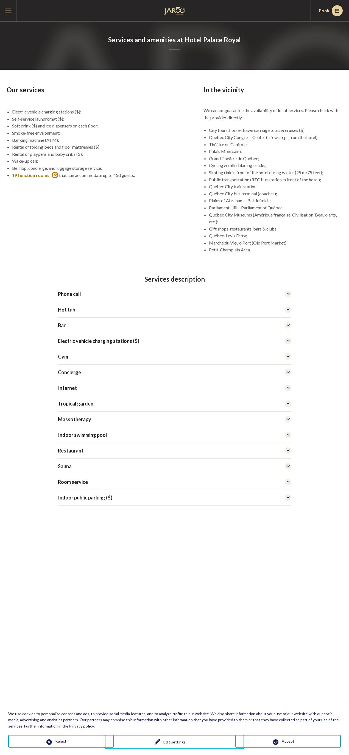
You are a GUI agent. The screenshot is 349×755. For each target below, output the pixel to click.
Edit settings (174, 742)
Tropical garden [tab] (174, 403)
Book (330, 10)
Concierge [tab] (174, 372)
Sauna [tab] (174, 466)
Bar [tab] (174, 325)
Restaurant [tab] (174, 450)
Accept (288, 741)
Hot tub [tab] (174, 309)
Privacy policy (81, 726)
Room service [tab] (174, 482)
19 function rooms (35, 175)
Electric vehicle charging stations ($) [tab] (174, 341)
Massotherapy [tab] (174, 419)
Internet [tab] (174, 388)
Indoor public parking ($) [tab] (174, 497)
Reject (60, 741)
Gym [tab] (174, 356)
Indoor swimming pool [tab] (174, 435)
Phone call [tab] (174, 294)
